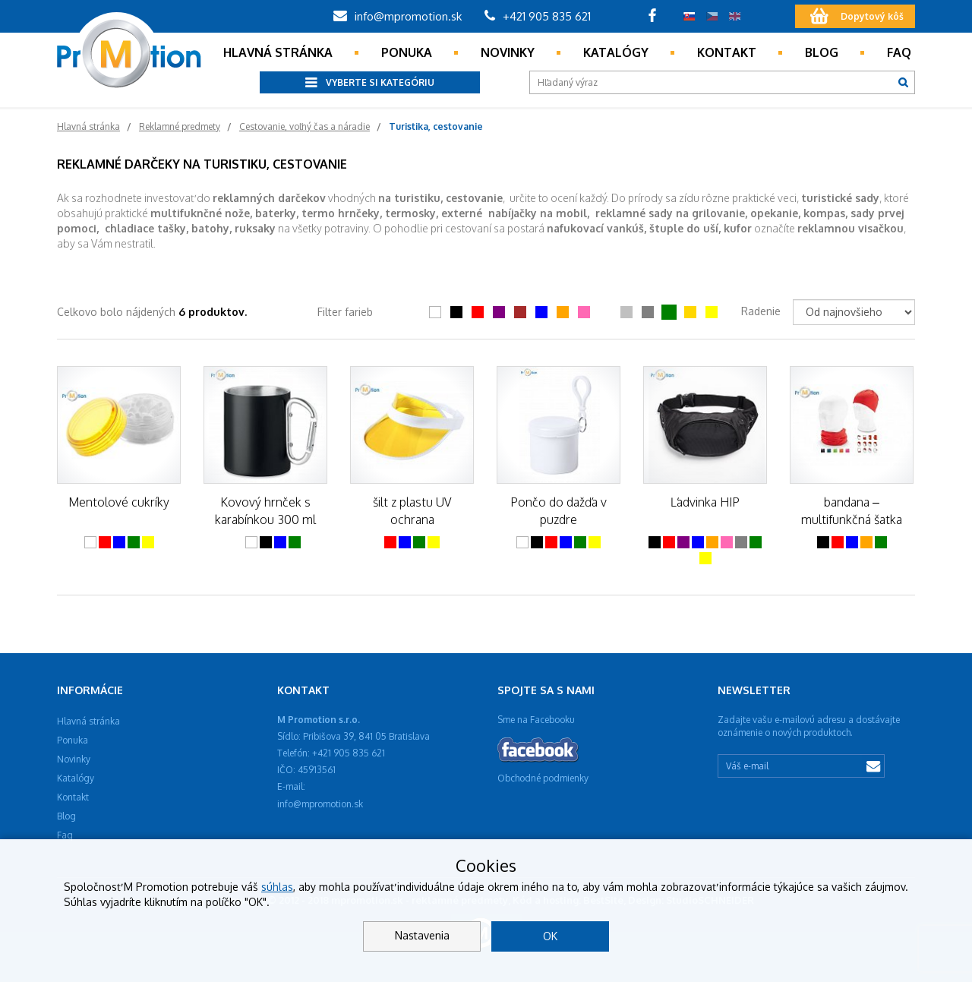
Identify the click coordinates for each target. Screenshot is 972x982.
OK (550, 936)
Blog (821, 52)
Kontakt (726, 52)
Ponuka (406, 52)
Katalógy (616, 52)
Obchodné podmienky (543, 778)
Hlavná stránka (278, 52)
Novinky (508, 52)
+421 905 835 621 (537, 16)
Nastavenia (422, 935)
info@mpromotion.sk (397, 16)
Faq (899, 52)
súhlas (277, 886)
